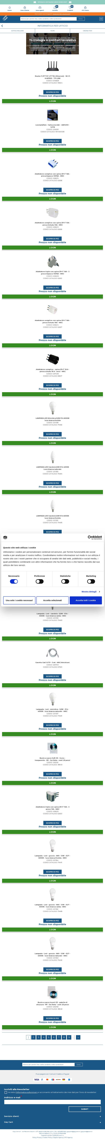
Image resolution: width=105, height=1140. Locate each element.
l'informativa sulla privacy (27, 1092)
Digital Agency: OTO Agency (63, 1137)
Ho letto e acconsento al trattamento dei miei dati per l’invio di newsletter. (52, 1092)
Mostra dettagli (89, 591)
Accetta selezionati (52, 600)
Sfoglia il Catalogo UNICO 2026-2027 (52, 2)
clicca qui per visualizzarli (61, 14)
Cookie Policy (47, 1137)
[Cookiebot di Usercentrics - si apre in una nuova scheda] (90, 537)
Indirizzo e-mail (12, 1097)
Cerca (79, 1064)
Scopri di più (52, 92)
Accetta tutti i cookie (86, 600)
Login (52, 101)
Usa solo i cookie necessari (19, 600)
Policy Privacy (37, 1137)
